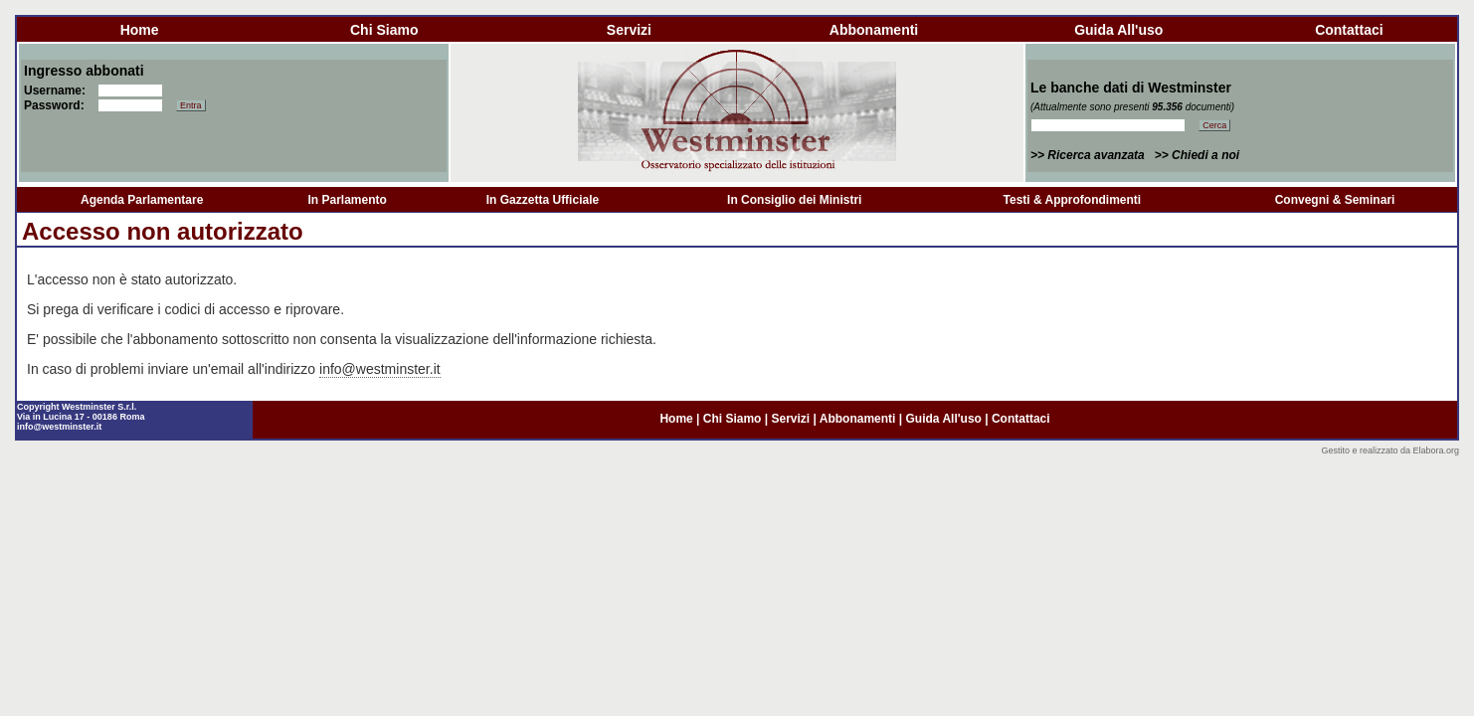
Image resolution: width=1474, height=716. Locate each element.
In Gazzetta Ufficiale (542, 200)
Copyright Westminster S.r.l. (76, 407)
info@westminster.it (380, 369)
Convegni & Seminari (1335, 200)
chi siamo (384, 30)
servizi (629, 30)
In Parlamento (346, 200)
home (139, 30)
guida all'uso (1118, 30)
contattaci (1348, 30)
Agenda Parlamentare (142, 200)
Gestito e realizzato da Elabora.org (1390, 450)
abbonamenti (873, 30)
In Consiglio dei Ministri (794, 200)
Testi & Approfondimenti (1073, 200)
